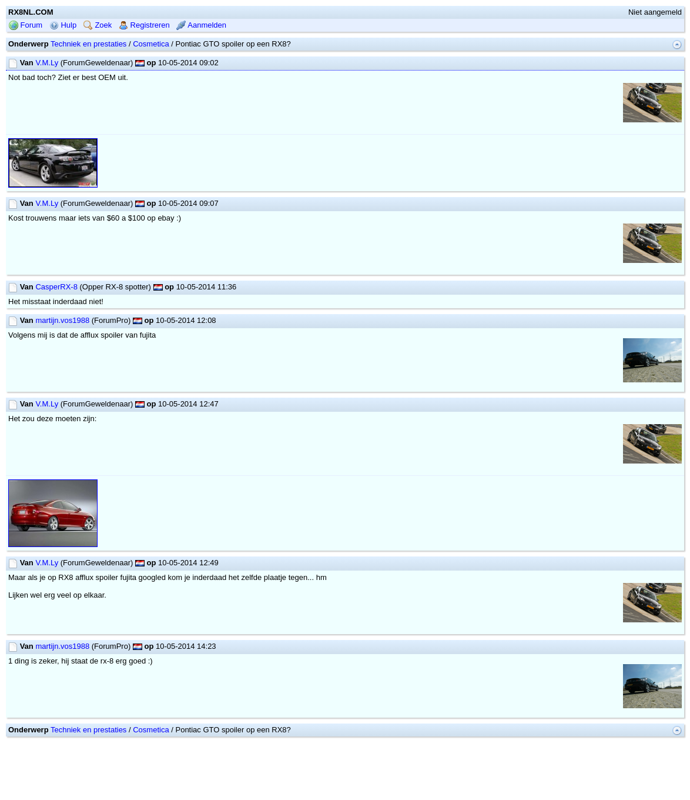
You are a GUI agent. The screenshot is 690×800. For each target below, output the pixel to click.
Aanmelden (201, 25)
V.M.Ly (46, 62)
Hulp (62, 25)
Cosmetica (151, 43)
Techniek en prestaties (88, 43)
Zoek (97, 25)
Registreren (144, 25)
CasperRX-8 (56, 286)
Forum (25, 25)
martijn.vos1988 (62, 320)
